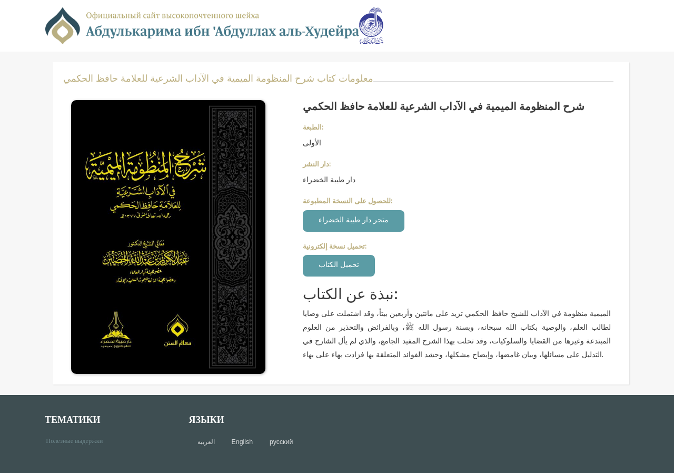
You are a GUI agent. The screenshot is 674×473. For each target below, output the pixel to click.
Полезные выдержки (78, 440)
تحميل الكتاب (339, 264)
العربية (206, 442)
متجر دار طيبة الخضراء (354, 219)
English (242, 442)
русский (281, 442)
